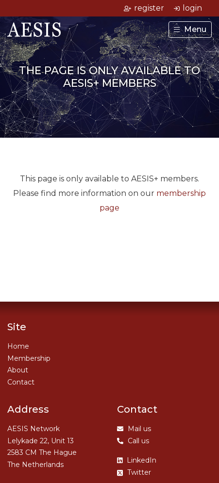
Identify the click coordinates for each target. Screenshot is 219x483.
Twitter (134, 472)
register (144, 8)
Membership (29, 358)
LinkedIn (136, 460)
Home (18, 346)
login (188, 8)
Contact (20, 382)
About (17, 370)
